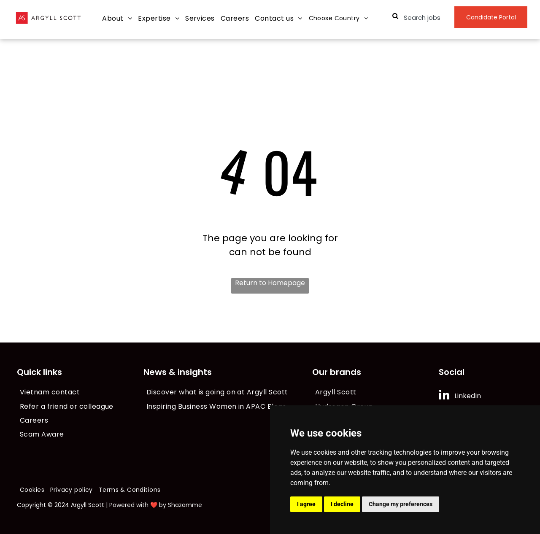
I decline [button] (342, 504)
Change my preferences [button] (400, 504)
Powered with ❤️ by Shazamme (155, 505)
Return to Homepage (270, 283)
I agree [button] (306, 504)
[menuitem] (117, 18)
